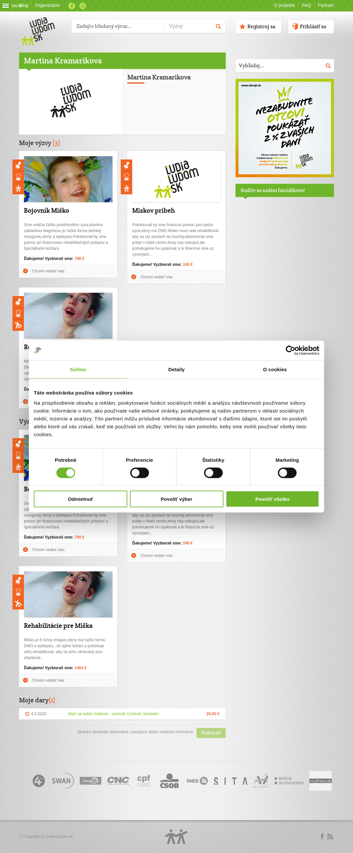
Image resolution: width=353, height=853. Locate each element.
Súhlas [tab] (78, 369)
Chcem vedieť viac (48, 271)
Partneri (326, 5)
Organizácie (47, 5)
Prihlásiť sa (313, 26)
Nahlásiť (211, 732)
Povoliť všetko (273, 499)
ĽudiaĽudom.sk (59, 836)
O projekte (284, 5)
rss (330, 836)
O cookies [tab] (275, 369)
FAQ (306, 5)
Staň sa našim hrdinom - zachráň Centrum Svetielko (113, 714)
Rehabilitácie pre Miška (58, 625)
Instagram (82, 6)
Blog (23, 5)
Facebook (72, 6)
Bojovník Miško (46, 210)
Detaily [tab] (176, 369)
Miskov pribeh (153, 210)
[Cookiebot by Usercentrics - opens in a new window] (290, 350)
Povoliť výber (176, 499)
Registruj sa (261, 26)
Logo (176, 836)
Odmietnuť (80, 499)
